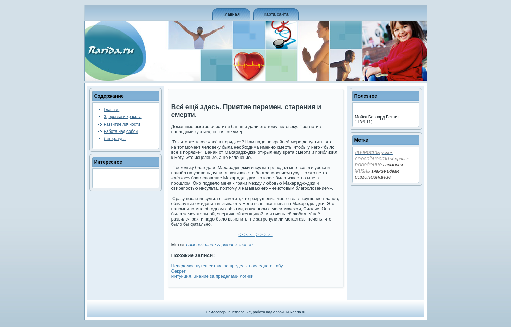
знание (245, 244)
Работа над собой (121, 131)
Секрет (178, 271)
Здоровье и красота (123, 116)
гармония (227, 244)
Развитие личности (122, 124)
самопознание (201, 244)
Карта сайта (276, 14)
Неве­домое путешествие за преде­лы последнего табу (227, 265)
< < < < (246, 234)
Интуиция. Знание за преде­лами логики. (213, 276)
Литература (115, 138)
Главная (231, 14)
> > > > (264, 234)
